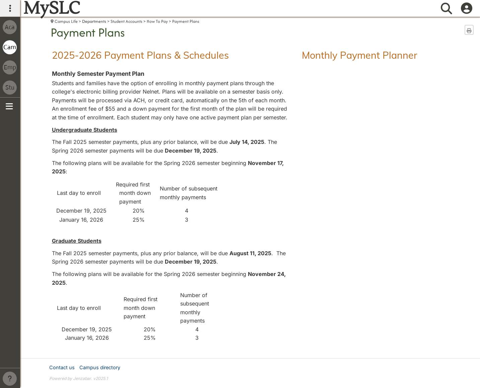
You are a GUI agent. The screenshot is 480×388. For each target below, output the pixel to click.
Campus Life (66, 21)
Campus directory (99, 367)
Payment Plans (185, 21)
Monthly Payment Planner (359, 55)
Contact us (62, 367)
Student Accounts (126, 21)
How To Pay (157, 21)
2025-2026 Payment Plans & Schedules (140, 55)
